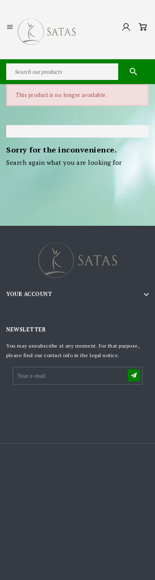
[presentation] (76, 406)
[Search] (77, 71)
